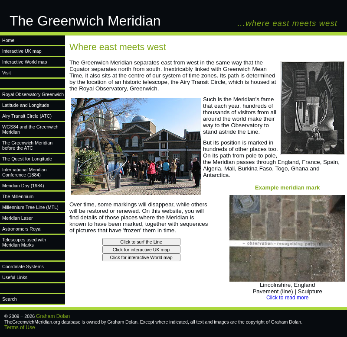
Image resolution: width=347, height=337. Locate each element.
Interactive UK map (22, 51)
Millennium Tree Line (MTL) (30, 207)
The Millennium (17, 196)
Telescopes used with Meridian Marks (24, 242)
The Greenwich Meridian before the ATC (27, 145)
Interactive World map (24, 61)
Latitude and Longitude (25, 105)
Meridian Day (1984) (23, 185)
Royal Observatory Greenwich (33, 94)
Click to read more (287, 298)
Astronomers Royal (22, 228)
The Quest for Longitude (27, 158)
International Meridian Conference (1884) (24, 172)
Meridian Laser (17, 218)
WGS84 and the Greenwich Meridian (30, 129)
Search (9, 299)
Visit (6, 72)
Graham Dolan (53, 316)
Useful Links (14, 277)
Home (8, 40)
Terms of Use (19, 327)
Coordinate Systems (23, 266)
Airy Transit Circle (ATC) (27, 116)
